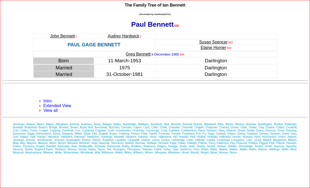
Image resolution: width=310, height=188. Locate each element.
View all (50, 110)
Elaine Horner (213, 47)
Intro (47, 101)
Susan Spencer (213, 42)
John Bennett (62, 36)
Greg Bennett (138, 54)
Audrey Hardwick (123, 36)
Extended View (57, 105)
